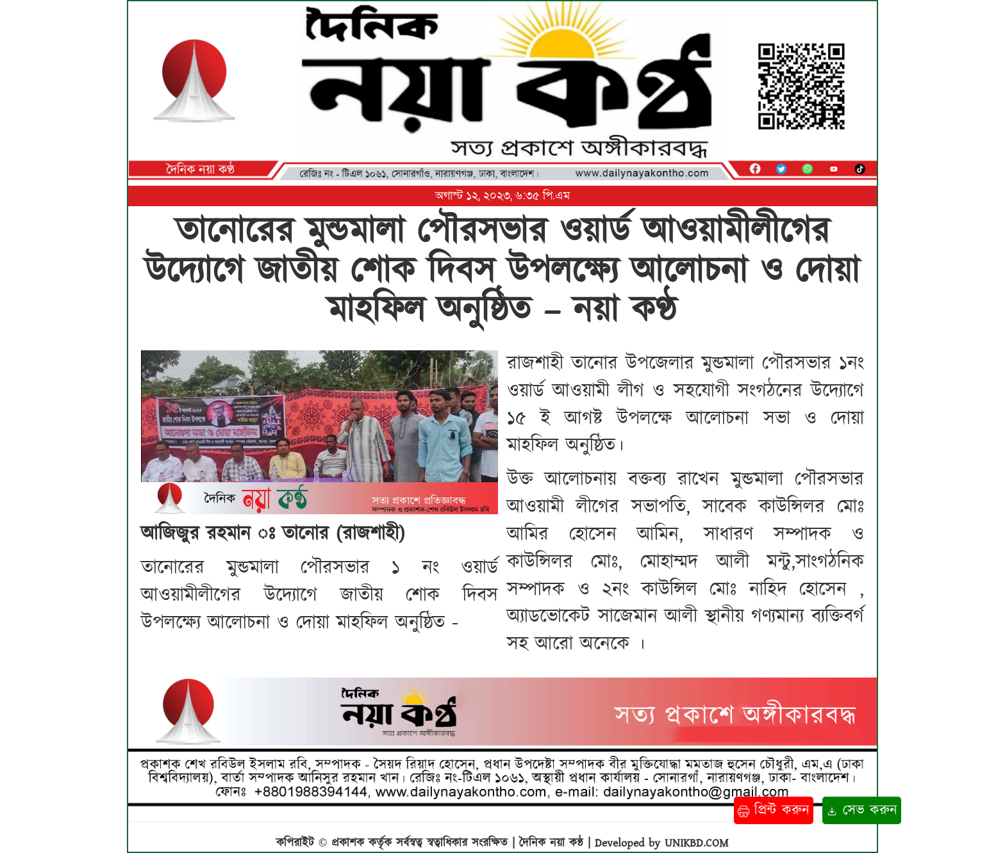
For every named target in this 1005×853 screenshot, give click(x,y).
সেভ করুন (861, 810)
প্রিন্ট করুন (774, 810)
